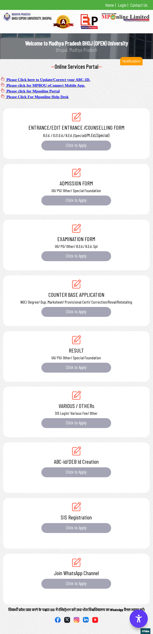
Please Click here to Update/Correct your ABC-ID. (48, 80)
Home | (110, 5)
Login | (122, 5)
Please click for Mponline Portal (33, 91)
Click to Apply (76, 145)
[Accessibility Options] (139, 619)
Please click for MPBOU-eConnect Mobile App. (46, 85)
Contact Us (138, 5)
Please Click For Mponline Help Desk (38, 97)
